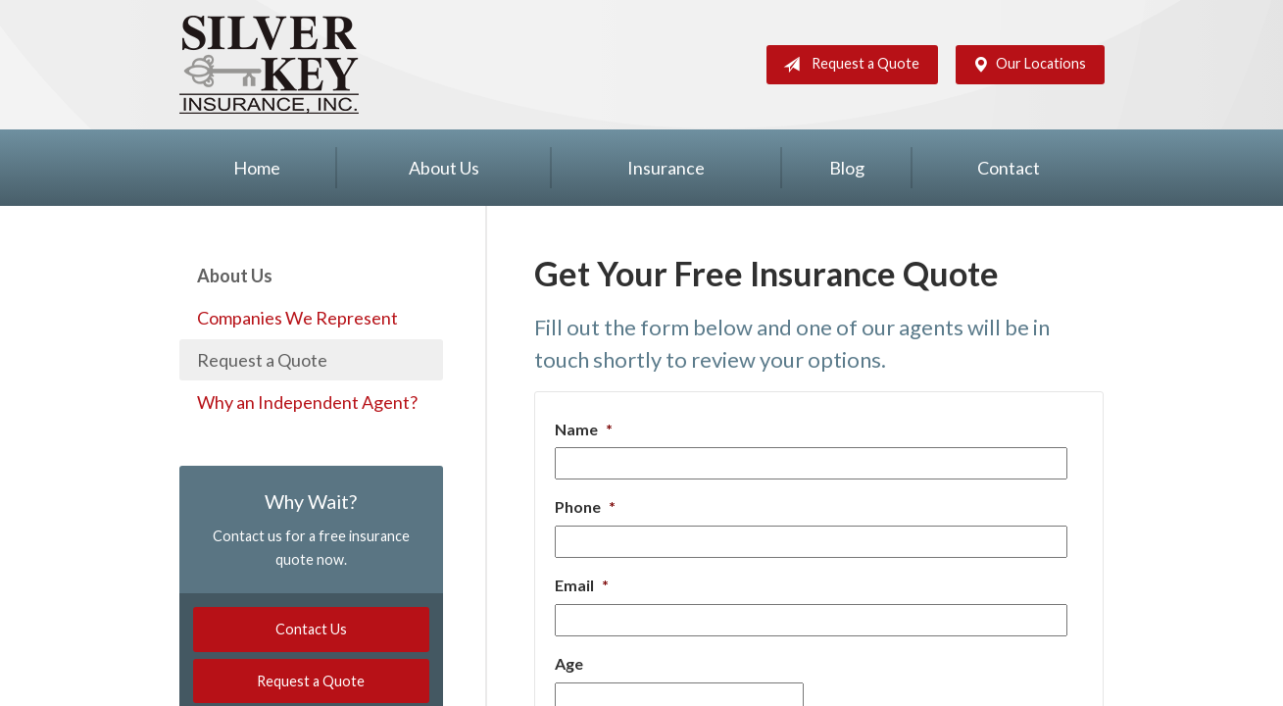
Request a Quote (847, 64)
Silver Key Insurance (269, 65)
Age (569, 663)
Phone (585, 506)
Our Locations (1025, 64)
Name (584, 429)
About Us (444, 167)
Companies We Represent (297, 317)
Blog (846, 167)
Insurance (666, 167)
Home (256, 167)
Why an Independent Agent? (307, 402)
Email (582, 585)
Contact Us (311, 629)
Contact (1008, 167)
